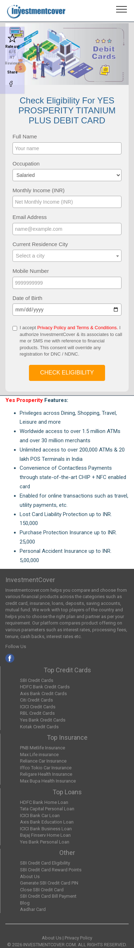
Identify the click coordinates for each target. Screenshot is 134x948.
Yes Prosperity (24, 400)
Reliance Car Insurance (43, 761)
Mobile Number (31, 271)
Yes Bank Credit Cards (42, 720)
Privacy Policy (78, 938)
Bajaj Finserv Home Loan (45, 835)
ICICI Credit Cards (37, 706)
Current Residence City (40, 244)
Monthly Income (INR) (39, 190)
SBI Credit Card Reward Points (50, 869)
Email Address (30, 217)
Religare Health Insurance (46, 774)
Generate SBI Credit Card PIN (49, 883)
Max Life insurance (39, 754)
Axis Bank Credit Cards (43, 693)
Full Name (25, 136)
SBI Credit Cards (36, 680)
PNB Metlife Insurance (42, 747)
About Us (30, 876)
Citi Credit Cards (36, 700)
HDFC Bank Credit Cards (45, 686)
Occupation (26, 163)
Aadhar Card (33, 909)
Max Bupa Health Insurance (48, 781)
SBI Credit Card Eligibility (45, 863)
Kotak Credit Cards (39, 726)
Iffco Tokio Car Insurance (45, 767)
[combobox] (67, 256)
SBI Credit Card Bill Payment (48, 896)
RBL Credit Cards (37, 713)
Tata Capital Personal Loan (47, 808)
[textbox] (67, 255)
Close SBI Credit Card (42, 889)
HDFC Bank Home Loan (44, 802)
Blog (25, 903)
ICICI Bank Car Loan (40, 815)
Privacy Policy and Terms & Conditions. (77, 327)
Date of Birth (27, 298)
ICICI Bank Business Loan (46, 828)
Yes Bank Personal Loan (44, 842)
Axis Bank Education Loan (47, 822)
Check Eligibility (67, 372)
